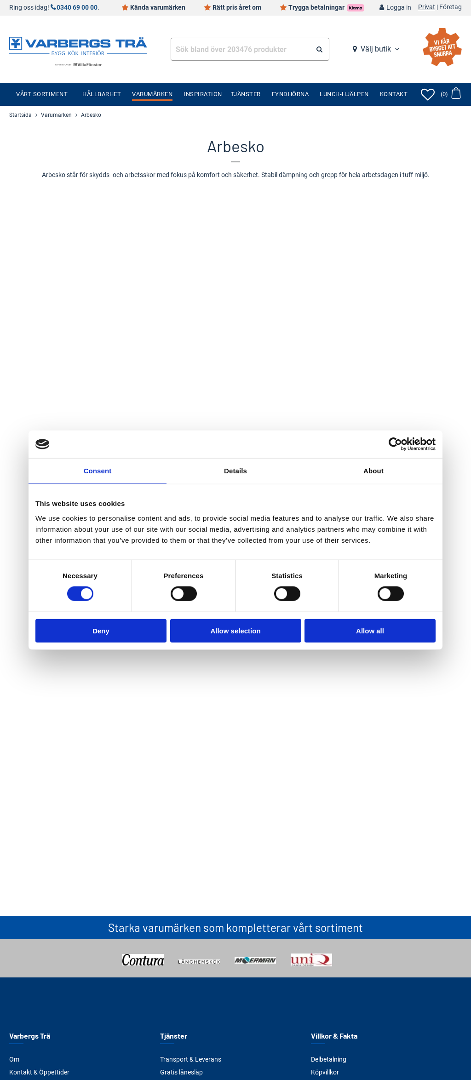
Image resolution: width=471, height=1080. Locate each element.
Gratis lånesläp (181, 1072)
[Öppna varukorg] (450, 94)
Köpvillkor (325, 1072)
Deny (100, 630)
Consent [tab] (98, 471)
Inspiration (203, 94)
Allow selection (235, 630)
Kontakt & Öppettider (39, 1072)
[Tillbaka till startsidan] (78, 45)
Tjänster (246, 94)
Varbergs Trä (29, 1035)
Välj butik (376, 49)
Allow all (370, 630)
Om (14, 1059)
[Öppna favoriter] (428, 94)
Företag (450, 7)
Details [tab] (235, 471)
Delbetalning (328, 1059)
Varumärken (152, 94)
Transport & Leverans (190, 1059)
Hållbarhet (101, 94)
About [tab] (373, 471)
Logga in (398, 7)
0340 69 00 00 (77, 7)
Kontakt (394, 94)
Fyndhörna (290, 94)
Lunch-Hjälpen (344, 94)
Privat (426, 7)
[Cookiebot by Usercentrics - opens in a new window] (395, 444)
